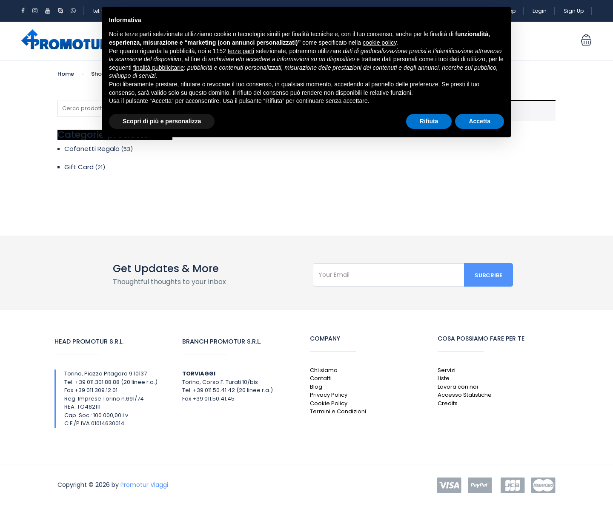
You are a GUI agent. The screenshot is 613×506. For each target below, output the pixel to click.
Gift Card (79, 166)
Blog (316, 387)
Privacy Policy (328, 395)
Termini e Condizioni (338, 411)
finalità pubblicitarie (158, 67)
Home (65, 74)
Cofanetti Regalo (92, 148)
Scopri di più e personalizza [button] (162, 121)
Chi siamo (324, 370)
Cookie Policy (328, 403)
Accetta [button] (479, 121)
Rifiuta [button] (429, 121)
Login (540, 10)
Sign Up (574, 10)
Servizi (446, 370)
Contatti (321, 378)
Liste (444, 378)
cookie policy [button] (379, 42)
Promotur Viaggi (144, 484)
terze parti (241, 51)
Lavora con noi (458, 387)
